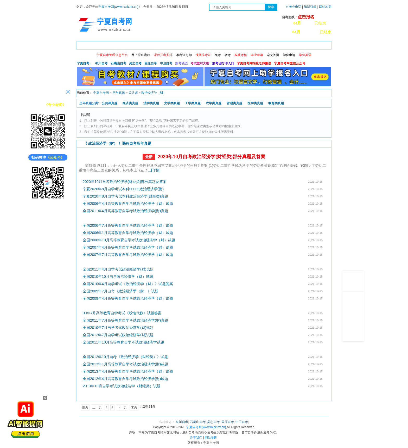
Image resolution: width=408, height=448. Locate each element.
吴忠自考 (135, 63)
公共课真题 (109, 103)
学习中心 (282, 44)
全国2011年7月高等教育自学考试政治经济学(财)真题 (125, 320)
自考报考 (125, 44)
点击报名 (306, 17)
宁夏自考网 (101, 93)
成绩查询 (170, 44)
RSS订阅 (310, 7)
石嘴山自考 (118, 63)
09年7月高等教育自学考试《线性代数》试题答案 (122, 313)
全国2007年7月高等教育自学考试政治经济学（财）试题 (128, 255)
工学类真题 (193, 103)
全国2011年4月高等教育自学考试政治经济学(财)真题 (125, 211)
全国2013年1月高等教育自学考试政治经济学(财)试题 (125, 364)
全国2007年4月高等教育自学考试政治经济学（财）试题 (128, 247)
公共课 (133, 93)
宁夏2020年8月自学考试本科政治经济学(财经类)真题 (125, 196)
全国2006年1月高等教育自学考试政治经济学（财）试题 (128, 233)
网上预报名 (306, 44)
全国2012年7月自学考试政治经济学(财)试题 (118, 335)
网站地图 (325, 7)
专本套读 (214, 44)
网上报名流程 (140, 55)
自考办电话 (293, 7)
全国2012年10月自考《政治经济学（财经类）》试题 (125, 357)
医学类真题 (255, 103)
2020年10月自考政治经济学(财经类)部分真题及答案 (211, 156)
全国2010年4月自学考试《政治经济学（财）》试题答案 (128, 284)
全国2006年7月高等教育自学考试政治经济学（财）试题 (128, 225)
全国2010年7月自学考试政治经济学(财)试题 (118, 328)
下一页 (122, 407)
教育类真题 (276, 103)
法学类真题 (151, 103)
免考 (218, 55)
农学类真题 (213, 103)
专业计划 (192, 44)
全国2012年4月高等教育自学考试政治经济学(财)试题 (125, 379)
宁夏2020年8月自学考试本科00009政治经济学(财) (123, 189)
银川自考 (101, 63)
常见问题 (259, 44)
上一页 (97, 407)
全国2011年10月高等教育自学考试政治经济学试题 (123, 342)
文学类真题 (172, 103)
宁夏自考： (84, 63)
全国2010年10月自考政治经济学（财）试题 (118, 276)
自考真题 (237, 44)
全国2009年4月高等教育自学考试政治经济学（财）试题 (128, 298)
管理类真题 (234, 103)
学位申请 (289, 55)
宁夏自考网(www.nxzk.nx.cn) (118, 7)
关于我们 (196, 437)
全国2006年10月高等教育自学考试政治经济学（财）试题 (129, 240)
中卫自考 (166, 63)
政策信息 (102, 44)
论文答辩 (273, 55)
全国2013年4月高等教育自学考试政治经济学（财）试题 (128, 371)
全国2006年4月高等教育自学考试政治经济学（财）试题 (128, 203)
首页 (84, 44)
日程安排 (147, 44)
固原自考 (150, 63)
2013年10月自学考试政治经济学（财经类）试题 (122, 386)
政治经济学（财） (153, 93)
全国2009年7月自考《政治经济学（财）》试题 (120, 291)
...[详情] (154, 170)
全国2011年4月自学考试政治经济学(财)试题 (118, 269)
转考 (228, 55)
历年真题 (118, 93)
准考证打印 (184, 55)
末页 (134, 407)
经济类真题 (130, 103)
